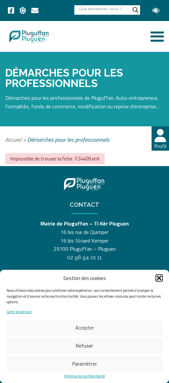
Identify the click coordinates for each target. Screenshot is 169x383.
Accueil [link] (13, 139)
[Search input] (104, 8)
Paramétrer (84, 364)
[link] (11, 10)
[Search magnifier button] (135, 9)
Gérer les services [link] (19, 312)
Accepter (84, 327)
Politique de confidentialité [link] (84, 376)
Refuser (84, 346)
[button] (159, 278)
